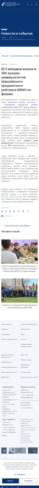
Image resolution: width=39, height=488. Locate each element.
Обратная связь (26, 360)
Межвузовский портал (9, 367)
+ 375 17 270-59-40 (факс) (8, 406)
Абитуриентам (7, 324)
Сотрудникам (5, 334)
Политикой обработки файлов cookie (20, 469)
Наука (22, 334)
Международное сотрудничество (27, 345)
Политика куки (25, 372)
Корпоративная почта (9, 372)
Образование (25, 329)
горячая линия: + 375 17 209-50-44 (10, 401)
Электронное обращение (25, 366)
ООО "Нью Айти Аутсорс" (28, 427)
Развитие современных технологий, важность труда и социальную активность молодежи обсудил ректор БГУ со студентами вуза (19, 268)
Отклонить (29, 481)
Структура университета (29, 324)
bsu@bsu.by (6, 409)
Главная (3, 37)
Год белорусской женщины (21, 56)
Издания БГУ (5, 377)
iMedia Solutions (25, 434)
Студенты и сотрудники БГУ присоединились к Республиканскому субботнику (19, 306)
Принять (10, 481)
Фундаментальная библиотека (7, 356)
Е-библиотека (6, 362)
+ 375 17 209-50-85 (27, 395)
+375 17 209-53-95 (27, 408)
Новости (11, 37)
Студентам (5, 329)
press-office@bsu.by (9, 432)
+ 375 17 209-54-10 (8, 427)
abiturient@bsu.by (26, 397)
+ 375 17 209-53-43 (8, 430)
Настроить (19, 474)
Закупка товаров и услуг (9, 339)
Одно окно (24, 355)
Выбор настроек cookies (29, 377)
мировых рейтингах (9, 197)
